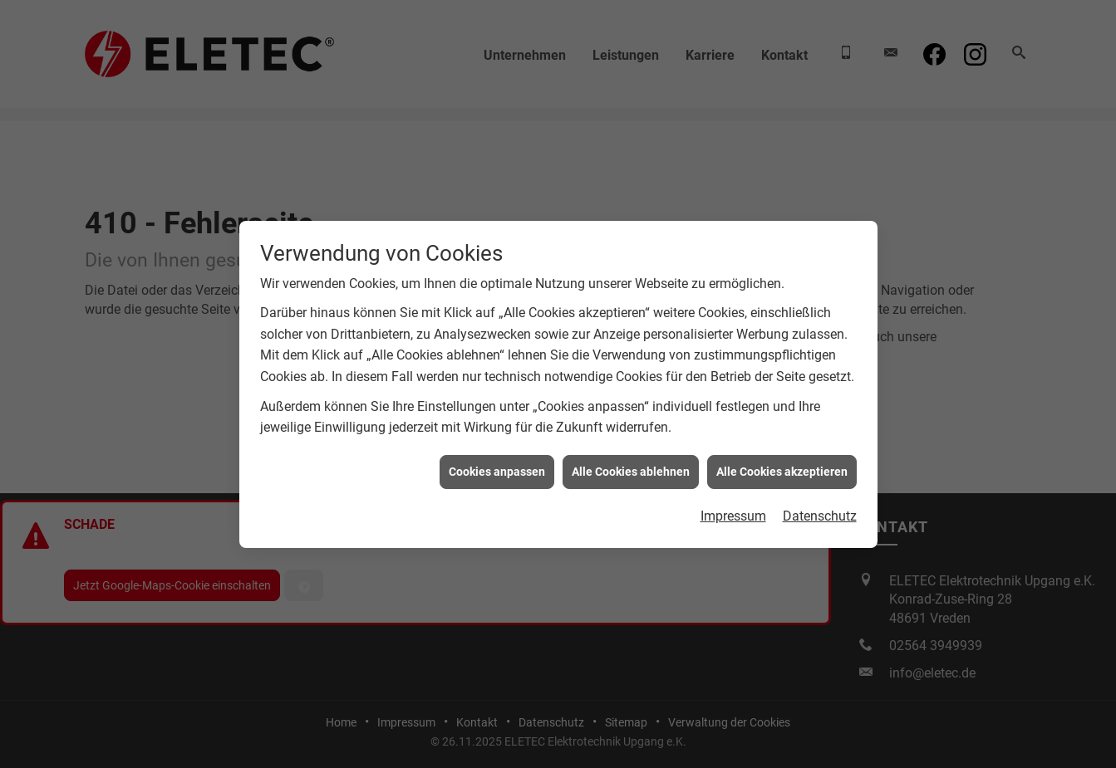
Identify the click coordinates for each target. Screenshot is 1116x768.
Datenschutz (820, 514)
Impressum (733, 514)
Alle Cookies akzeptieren (782, 469)
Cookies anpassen (497, 469)
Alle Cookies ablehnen (631, 469)
